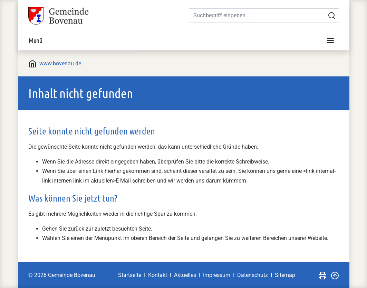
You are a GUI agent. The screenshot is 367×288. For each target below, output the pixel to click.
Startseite (129, 275)
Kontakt (157, 275)
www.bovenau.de (60, 63)
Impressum (216, 275)
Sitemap (285, 275)
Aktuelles (185, 275)
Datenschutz (252, 275)
